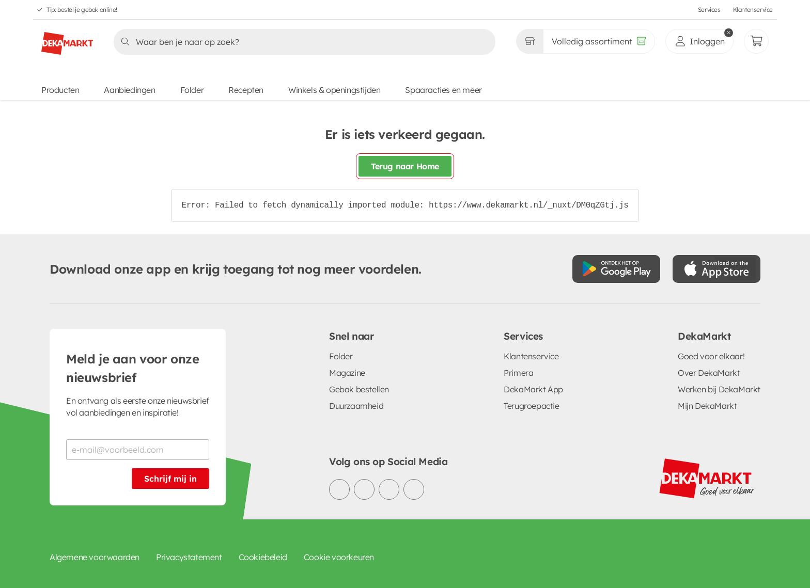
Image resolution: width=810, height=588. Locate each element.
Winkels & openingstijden (334, 90)
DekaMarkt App (533, 389)
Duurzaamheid (356, 406)
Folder (192, 90)
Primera (518, 373)
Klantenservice (753, 9)
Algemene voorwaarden (94, 557)
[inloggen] (699, 41)
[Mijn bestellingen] (756, 41)
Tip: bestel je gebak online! (81, 9)
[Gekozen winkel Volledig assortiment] (529, 41)
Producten (60, 90)
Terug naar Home (405, 166)
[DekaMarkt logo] (67, 39)
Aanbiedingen (129, 90)
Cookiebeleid (263, 557)
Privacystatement (189, 557)
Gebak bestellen (359, 389)
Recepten (245, 90)
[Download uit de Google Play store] (616, 269)
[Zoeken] (301, 41)
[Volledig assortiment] (599, 41)
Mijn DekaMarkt (707, 406)
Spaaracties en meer (443, 90)
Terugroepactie (531, 406)
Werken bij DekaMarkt (719, 389)
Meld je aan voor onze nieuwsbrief (132, 368)
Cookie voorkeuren (339, 557)
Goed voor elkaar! (711, 356)
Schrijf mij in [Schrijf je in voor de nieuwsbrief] (170, 478)
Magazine (347, 373)
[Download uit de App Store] (716, 269)
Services (709, 9)
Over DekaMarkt (709, 373)
